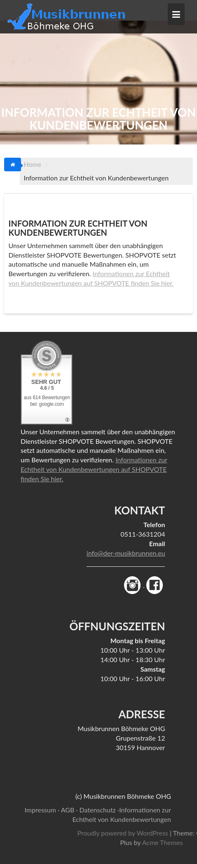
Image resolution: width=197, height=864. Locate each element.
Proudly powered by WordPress (145, 833)
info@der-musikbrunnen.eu (126, 553)
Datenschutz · (100, 810)
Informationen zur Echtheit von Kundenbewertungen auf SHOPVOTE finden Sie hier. (94, 469)
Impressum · (41, 810)
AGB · (69, 810)
